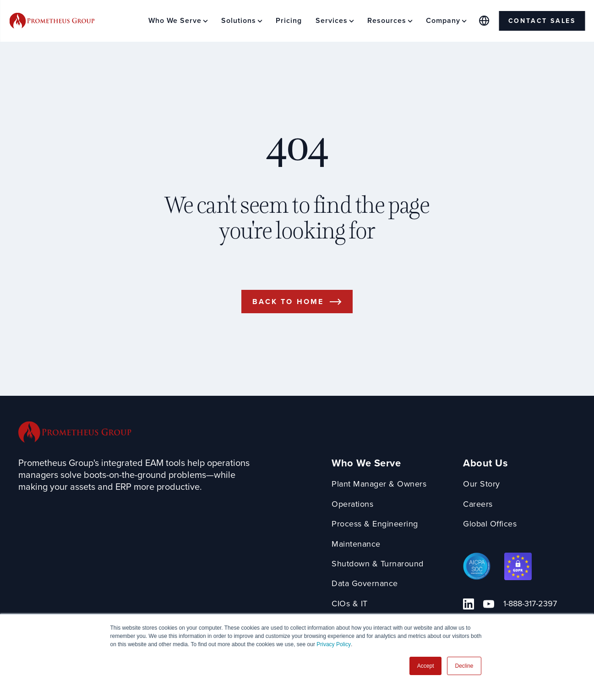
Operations (352, 504)
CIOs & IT (350, 603)
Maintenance (356, 544)
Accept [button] (425, 666)
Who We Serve (366, 463)
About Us (485, 463)
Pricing (289, 20)
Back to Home (288, 301)
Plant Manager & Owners (379, 484)
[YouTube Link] (488, 603)
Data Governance (365, 583)
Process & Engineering (375, 524)
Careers (478, 504)
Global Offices (490, 524)
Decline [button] (464, 666)
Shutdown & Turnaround (378, 564)
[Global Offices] (484, 20)
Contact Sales (542, 21)
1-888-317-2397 (530, 603)
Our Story (481, 484)
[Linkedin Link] (468, 603)
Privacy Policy (333, 644)
